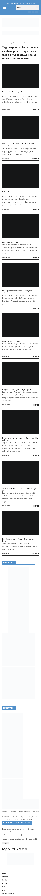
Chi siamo (5, 877)
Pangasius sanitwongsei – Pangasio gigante (17, 389)
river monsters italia (23, 54)
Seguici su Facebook (15, 849)
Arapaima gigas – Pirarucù (11, 341)
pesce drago (20, 51)
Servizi (4, 880)
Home (4, 43)
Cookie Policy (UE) (9, 893)
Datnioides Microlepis (10, 242)
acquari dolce (17, 47)
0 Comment (35, 109)
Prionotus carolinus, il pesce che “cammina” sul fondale (22, 3)
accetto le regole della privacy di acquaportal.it (20, 839)
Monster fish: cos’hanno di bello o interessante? (19, 143)
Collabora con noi (8, 887)
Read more (6, 109)
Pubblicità (5, 883)
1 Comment (35, 159)
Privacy (5, 890)
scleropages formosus (15, 58)
